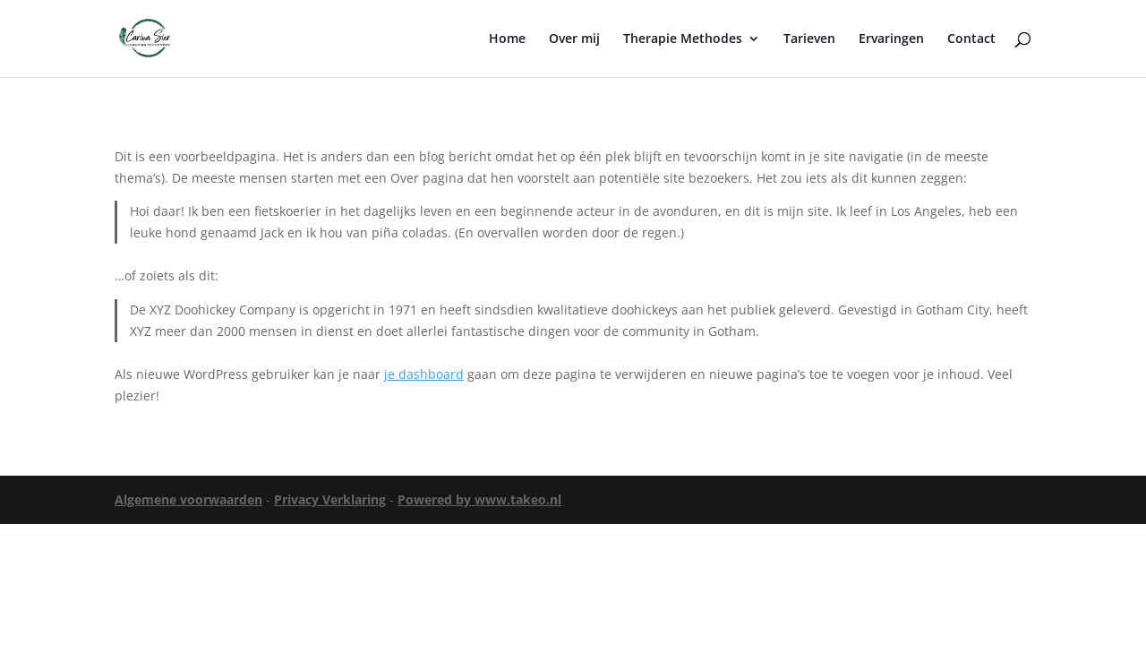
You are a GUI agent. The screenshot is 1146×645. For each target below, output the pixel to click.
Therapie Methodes (682, 39)
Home (507, 39)
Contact (971, 39)
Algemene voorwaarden (188, 499)
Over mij (574, 39)
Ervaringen (891, 39)
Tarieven (809, 39)
